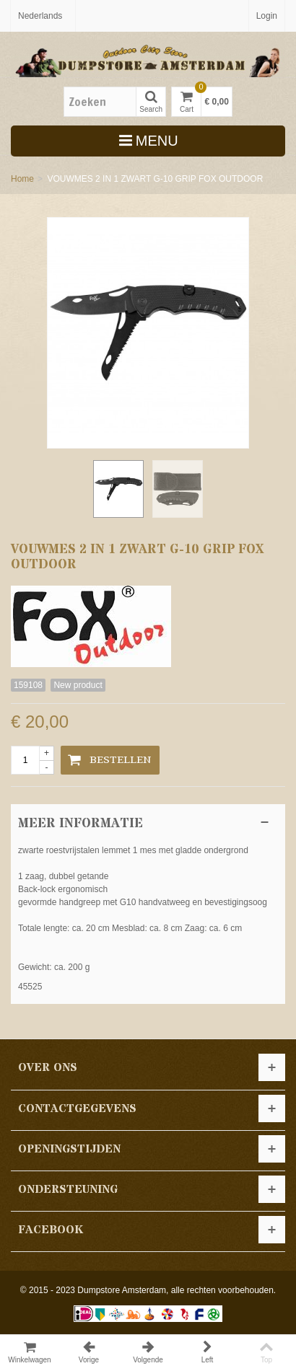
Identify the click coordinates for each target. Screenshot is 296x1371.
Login (266, 16)
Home (22, 179)
